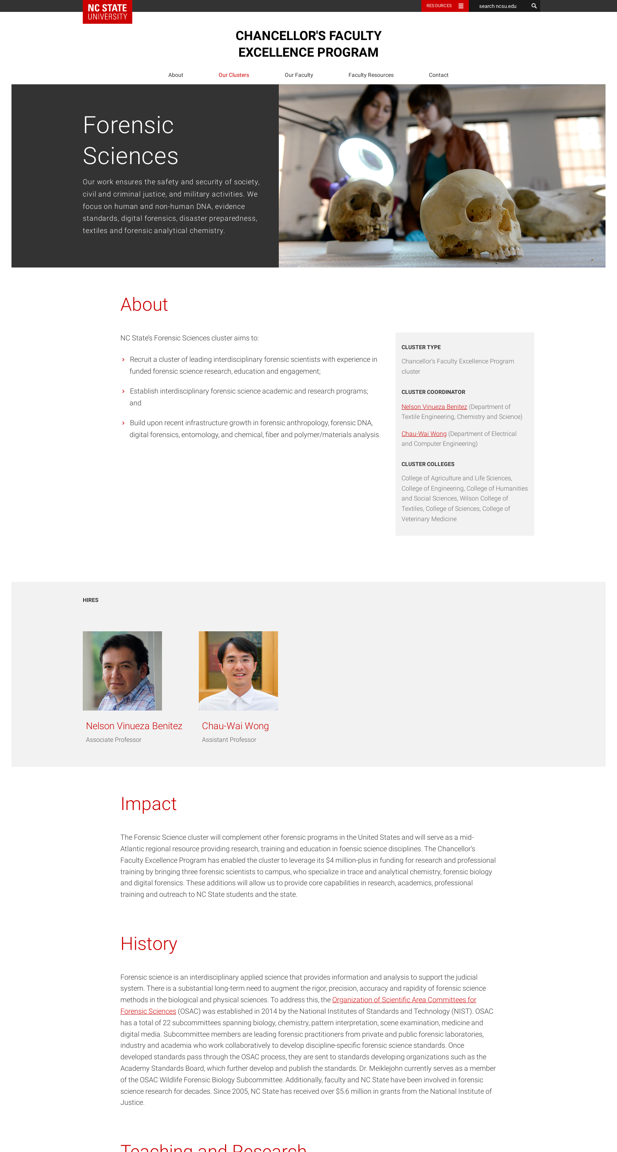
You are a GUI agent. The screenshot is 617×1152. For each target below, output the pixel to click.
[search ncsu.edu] (498, 6)
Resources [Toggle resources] (439, 5)
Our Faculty (299, 75)
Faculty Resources (371, 75)
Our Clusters (234, 75)
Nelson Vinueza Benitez (434, 407)
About (175, 75)
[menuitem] (175, 75)
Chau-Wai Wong (424, 433)
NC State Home (112, 6)
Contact (439, 75)
